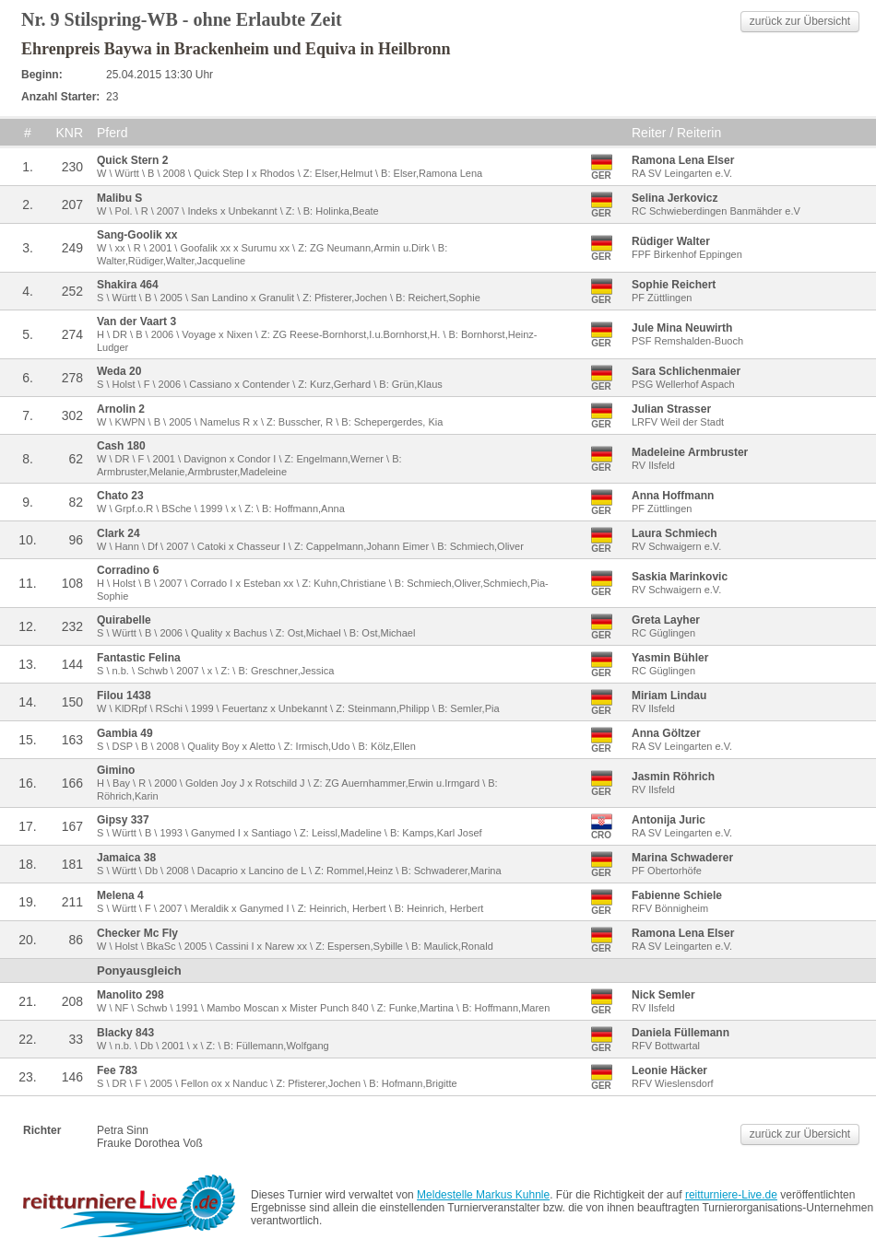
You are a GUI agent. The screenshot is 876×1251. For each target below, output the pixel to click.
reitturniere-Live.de (731, 1194)
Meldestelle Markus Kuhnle (483, 1194)
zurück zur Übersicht (800, 21)
